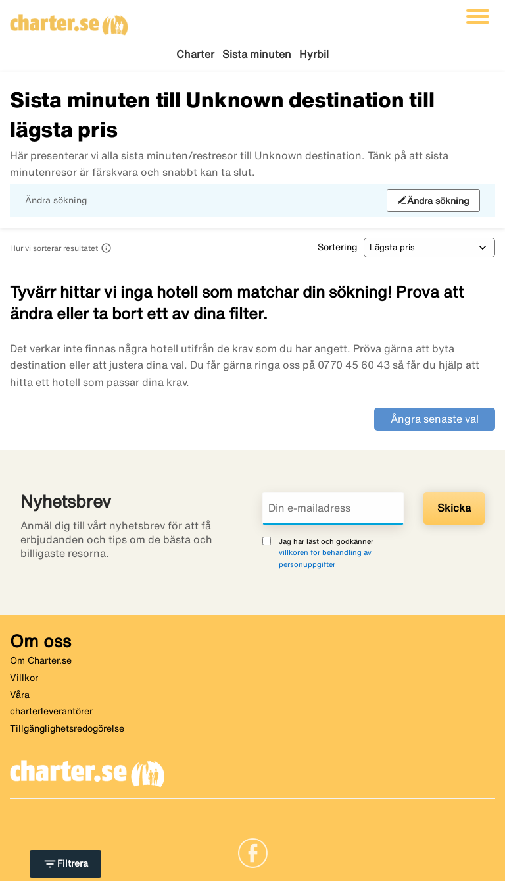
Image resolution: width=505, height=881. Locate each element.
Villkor (24, 677)
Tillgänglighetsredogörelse (67, 728)
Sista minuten (256, 54)
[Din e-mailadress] (333, 508)
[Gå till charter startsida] (69, 20)
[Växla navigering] (477, 16)
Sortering (337, 247)
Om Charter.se (41, 660)
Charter (195, 54)
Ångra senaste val (435, 419)
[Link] (253, 852)
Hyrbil (314, 54)
